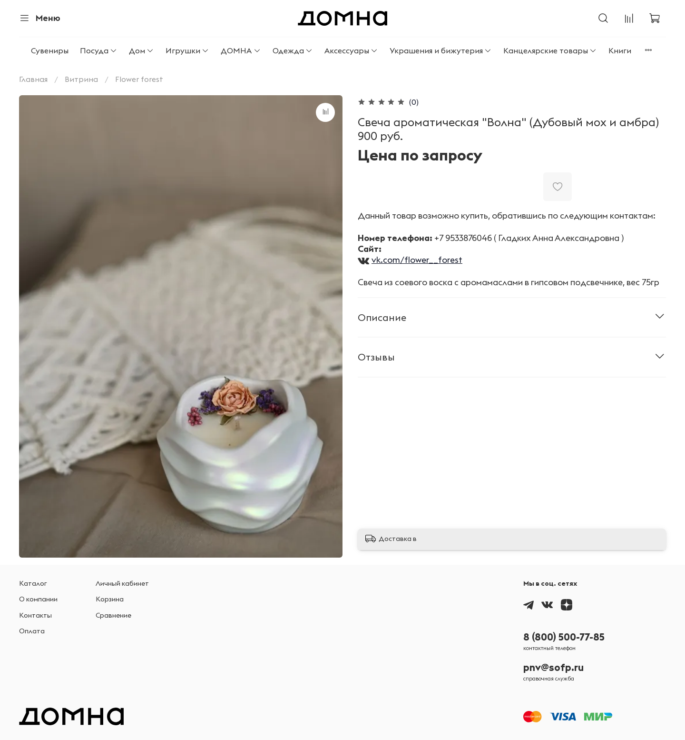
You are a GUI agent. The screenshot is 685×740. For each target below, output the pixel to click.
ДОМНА (241, 50)
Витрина (81, 79)
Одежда (293, 50)
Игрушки (187, 50)
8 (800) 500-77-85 (564, 636)
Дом (141, 50)
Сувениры (49, 50)
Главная (33, 79)
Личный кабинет (122, 583)
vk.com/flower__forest (417, 259)
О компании (38, 599)
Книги (619, 50)
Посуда (98, 50)
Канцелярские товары (550, 50)
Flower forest (139, 79)
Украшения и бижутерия (441, 50)
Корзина (110, 599)
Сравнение (113, 615)
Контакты (35, 615)
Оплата (32, 631)
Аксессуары (351, 50)
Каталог (33, 583)
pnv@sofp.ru (553, 667)
